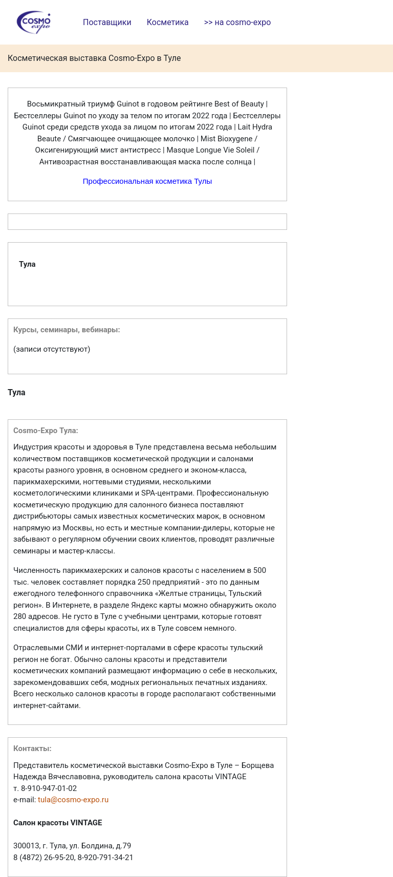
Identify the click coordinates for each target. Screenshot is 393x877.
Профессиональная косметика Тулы (147, 181)
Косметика (168, 22)
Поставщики (107, 22)
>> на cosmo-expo (237, 22)
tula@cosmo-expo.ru (73, 799)
